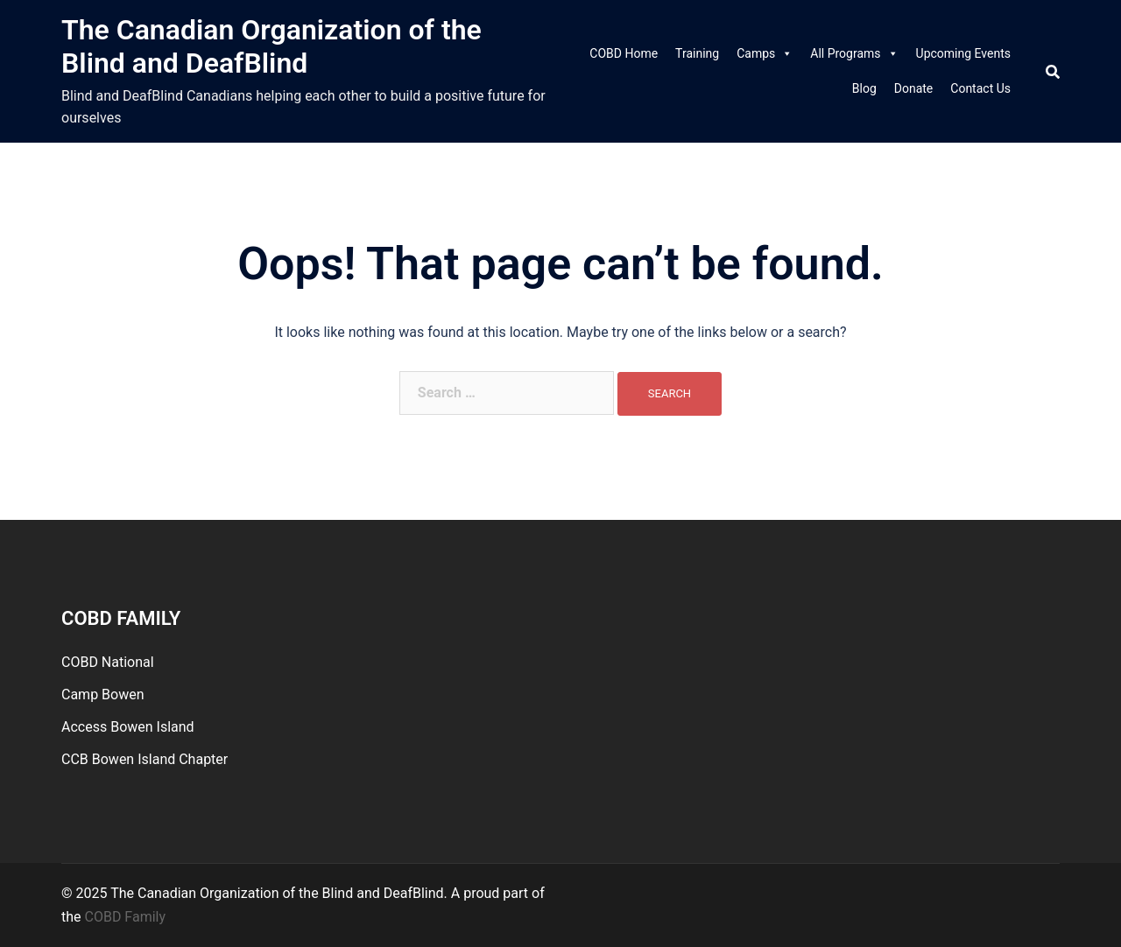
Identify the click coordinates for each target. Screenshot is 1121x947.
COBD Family (125, 916)
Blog (864, 88)
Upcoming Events (963, 53)
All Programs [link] (854, 53)
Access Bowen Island (127, 727)
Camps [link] (765, 53)
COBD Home (623, 53)
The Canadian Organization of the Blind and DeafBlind (271, 46)
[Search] (1053, 71)
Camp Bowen (103, 694)
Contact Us (980, 88)
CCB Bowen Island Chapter (144, 759)
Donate (914, 88)
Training (697, 53)
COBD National (107, 662)
